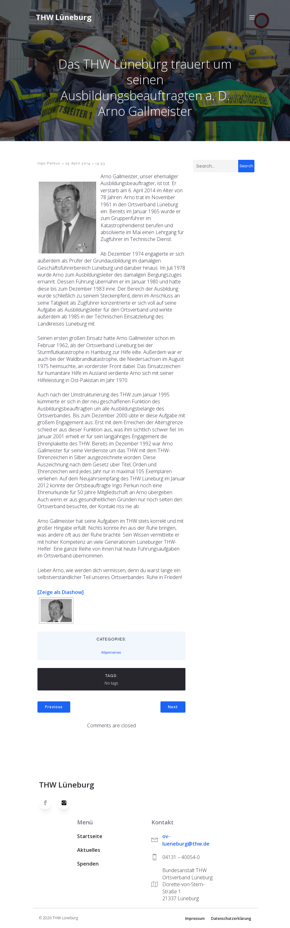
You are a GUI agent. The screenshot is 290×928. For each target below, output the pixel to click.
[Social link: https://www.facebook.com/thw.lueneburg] (48, 803)
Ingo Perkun (49, 163)
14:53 (100, 163)
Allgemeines (111, 652)
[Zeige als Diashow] (60, 592)
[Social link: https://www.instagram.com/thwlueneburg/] (67, 803)
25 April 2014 (78, 163)
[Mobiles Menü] (252, 17)
